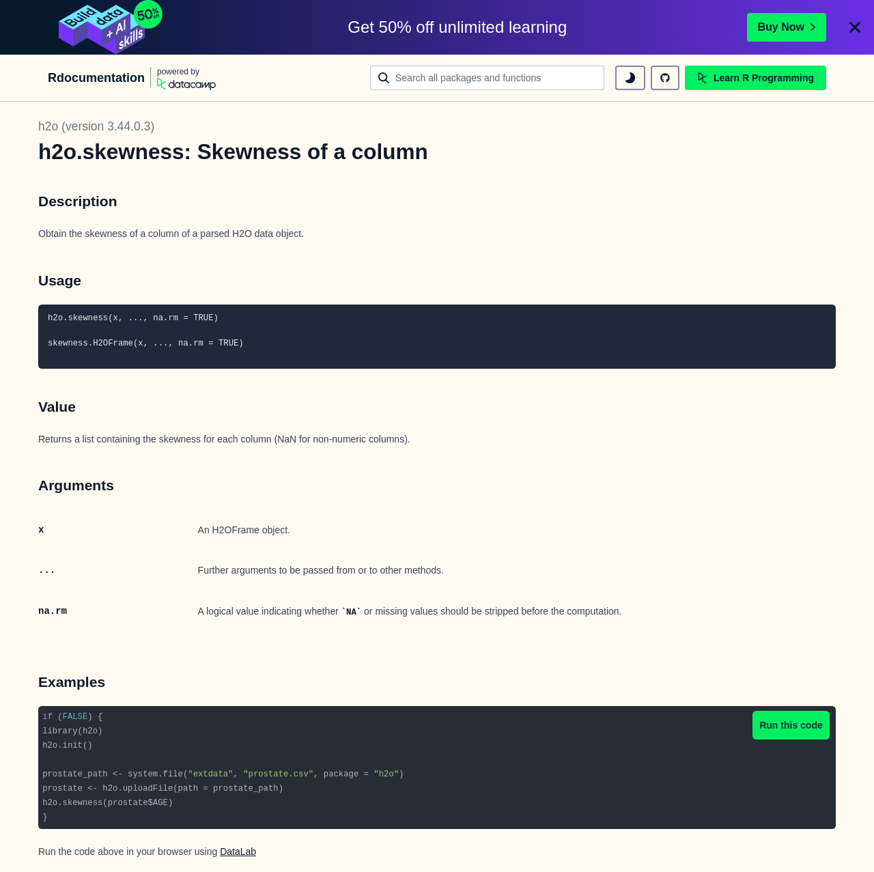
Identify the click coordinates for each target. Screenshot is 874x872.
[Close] (855, 27)
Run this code (791, 725)
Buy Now (786, 27)
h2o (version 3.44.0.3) (96, 126)
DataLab (238, 851)
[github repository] (665, 78)
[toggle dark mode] (630, 78)
